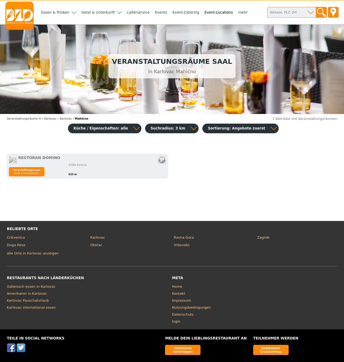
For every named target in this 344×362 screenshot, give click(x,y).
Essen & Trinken (55, 12)
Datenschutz (183, 314)
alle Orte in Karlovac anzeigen (33, 253)
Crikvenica (16, 237)
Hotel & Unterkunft (98, 12)
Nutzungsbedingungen (191, 307)
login (176, 321)
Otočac (96, 245)
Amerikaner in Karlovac (27, 293)
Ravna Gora (184, 237)
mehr (243, 12)
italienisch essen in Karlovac (31, 287)
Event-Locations (219, 12)
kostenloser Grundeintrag (271, 349)
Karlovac (97, 237)
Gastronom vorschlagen (183, 349)
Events (161, 12)
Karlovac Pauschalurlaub (28, 300)
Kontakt (178, 293)
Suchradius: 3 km (167, 128)
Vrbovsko (182, 245)
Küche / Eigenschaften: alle (100, 128)
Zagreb (263, 237)
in (24, 118)
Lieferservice (138, 12)
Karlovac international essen (31, 307)
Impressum (181, 300)
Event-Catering (186, 12)
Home (177, 287)
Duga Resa (16, 245)
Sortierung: (236, 128)
